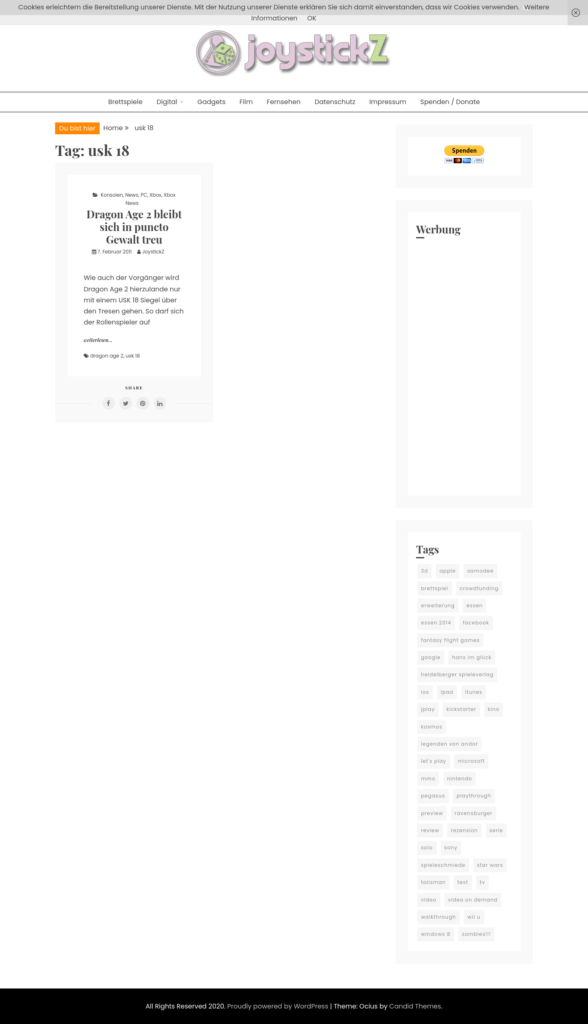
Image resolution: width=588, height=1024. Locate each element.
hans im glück (472, 657)
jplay (428, 709)
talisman (433, 882)
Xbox (155, 194)
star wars (490, 865)
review (430, 830)
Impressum (387, 102)
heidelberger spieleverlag (457, 674)
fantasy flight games (450, 640)
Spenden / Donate (450, 102)
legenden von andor (449, 743)
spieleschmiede (443, 865)
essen (474, 605)
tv (482, 882)
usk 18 (133, 355)
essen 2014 (436, 622)
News (131, 194)
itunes (473, 692)
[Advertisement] (464, 364)
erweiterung (438, 605)
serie (496, 830)
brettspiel (434, 588)
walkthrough (438, 916)
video (429, 899)
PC (143, 194)
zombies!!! (476, 934)
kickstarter (461, 709)
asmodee (480, 570)
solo (427, 847)
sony (450, 847)
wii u (474, 916)
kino (494, 709)
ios (425, 692)
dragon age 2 (106, 355)
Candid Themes (415, 1006)
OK (311, 18)
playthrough (474, 795)
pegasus (433, 795)
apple (447, 570)
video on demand (473, 899)
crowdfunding (479, 588)
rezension (464, 830)
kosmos (431, 726)
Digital (166, 102)
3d (424, 570)
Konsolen (112, 194)
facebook (476, 622)
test (462, 882)
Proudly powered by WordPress (278, 1006)
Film (246, 102)
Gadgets (211, 102)
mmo (428, 778)
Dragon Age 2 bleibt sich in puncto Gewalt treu (134, 227)
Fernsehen (284, 102)
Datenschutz (334, 102)
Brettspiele (125, 102)
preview (432, 813)
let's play (433, 760)
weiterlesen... (98, 340)
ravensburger (473, 813)
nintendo (459, 778)
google (431, 657)
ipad (447, 692)
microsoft (471, 760)
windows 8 (435, 934)
